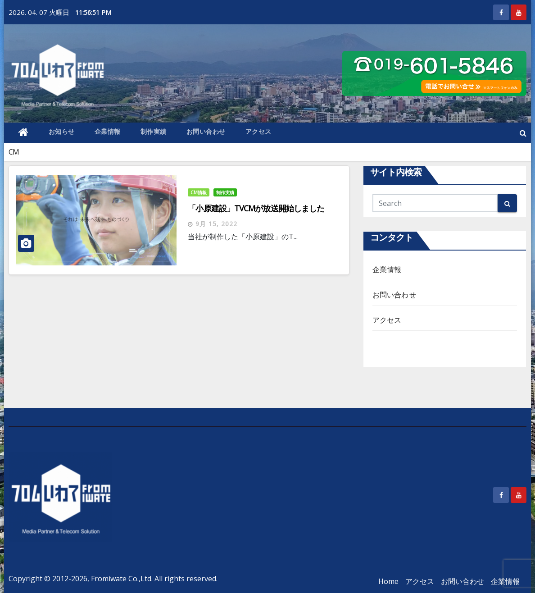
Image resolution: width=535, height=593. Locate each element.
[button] (523, 133)
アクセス (258, 131)
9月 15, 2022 (216, 223)
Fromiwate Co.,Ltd (121, 579)
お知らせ (62, 131)
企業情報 (108, 131)
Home (388, 581)
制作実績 (154, 131)
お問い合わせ (206, 131)
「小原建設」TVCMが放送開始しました (256, 208)
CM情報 (198, 192)
